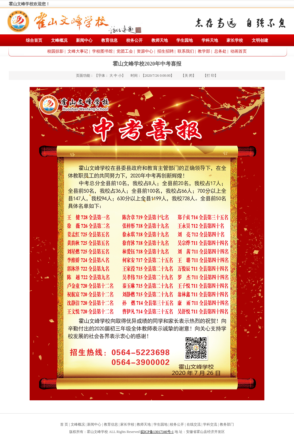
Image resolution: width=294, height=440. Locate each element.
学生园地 (184, 40)
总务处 (220, 51)
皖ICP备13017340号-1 (157, 432)
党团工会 (124, 51)
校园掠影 (55, 51)
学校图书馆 (102, 51)
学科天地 (210, 40)
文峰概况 (59, 40)
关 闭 (188, 75)
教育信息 (109, 40)
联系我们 (186, 51)
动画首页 (238, 51)
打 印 (210, 75)
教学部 (204, 51)
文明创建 (260, 40)
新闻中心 (84, 40)
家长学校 (235, 40)
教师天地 (159, 40)
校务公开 (134, 40)
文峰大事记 (77, 51)
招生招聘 (165, 51)
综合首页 (34, 40)
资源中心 (145, 51)
